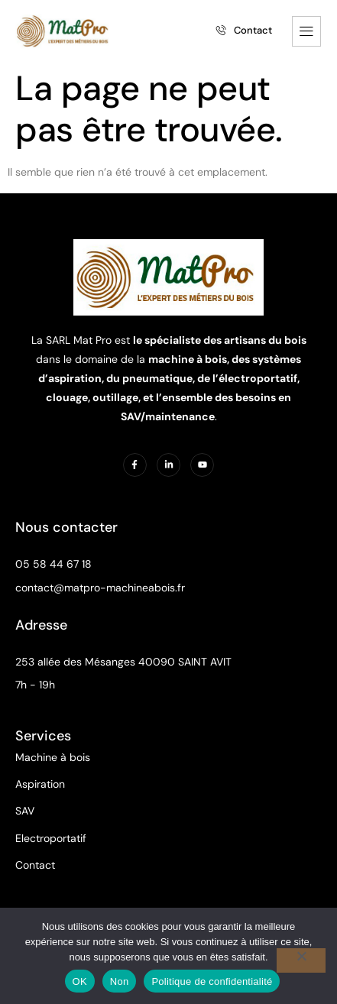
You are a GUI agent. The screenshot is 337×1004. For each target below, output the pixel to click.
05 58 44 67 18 (53, 564)
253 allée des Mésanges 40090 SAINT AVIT (123, 662)
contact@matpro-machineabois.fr (100, 587)
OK (80, 981)
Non (119, 981)
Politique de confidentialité (211, 981)
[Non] (301, 960)
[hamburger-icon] (306, 31)
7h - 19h (35, 684)
